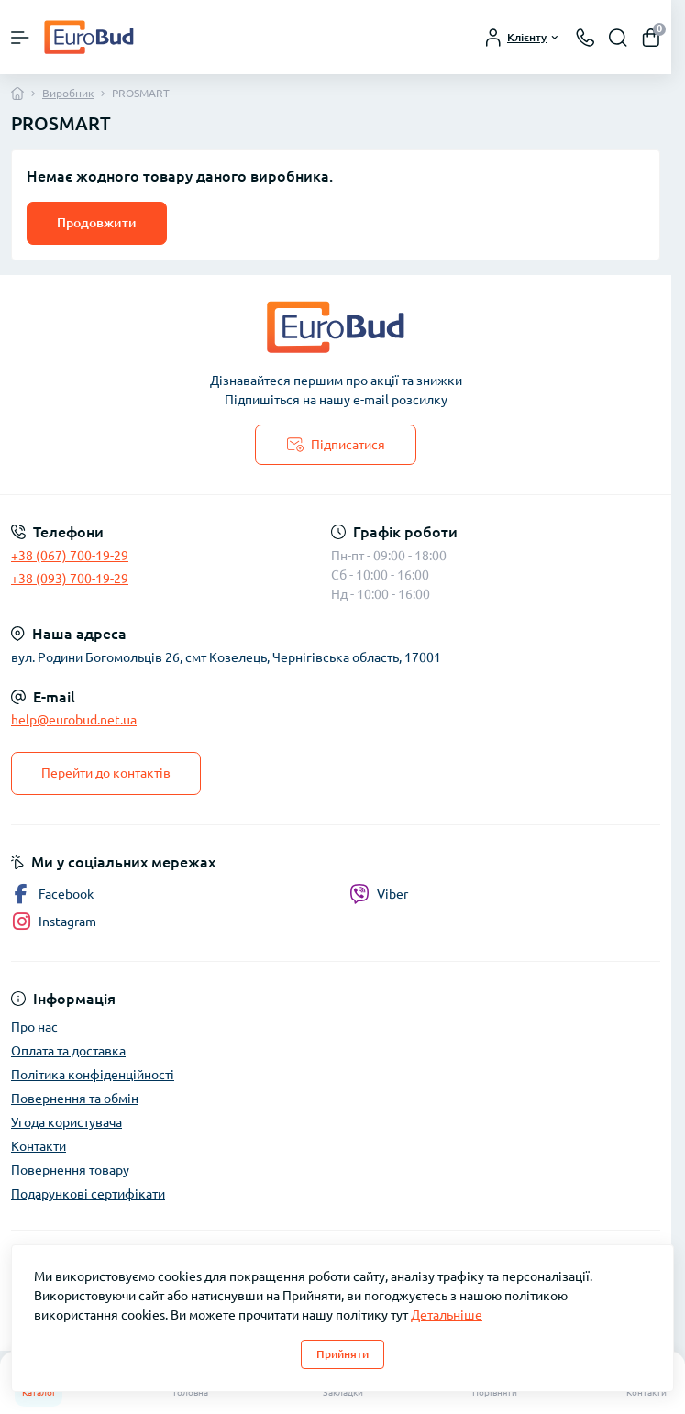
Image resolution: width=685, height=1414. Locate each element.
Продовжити (97, 222)
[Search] (618, 37)
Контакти (38, 1146)
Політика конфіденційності (92, 1074)
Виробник (68, 93)
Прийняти (342, 1354)
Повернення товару (70, 1170)
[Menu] (20, 37)
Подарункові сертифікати (88, 1194)
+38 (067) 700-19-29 (69, 555)
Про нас (34, 1027)
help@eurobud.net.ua (74, 720)
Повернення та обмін (74, 1098)
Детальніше (446, 1315)
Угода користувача (66, 1122)
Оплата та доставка (68, 1051)
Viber (378, 894)
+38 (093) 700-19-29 (69, 578)
